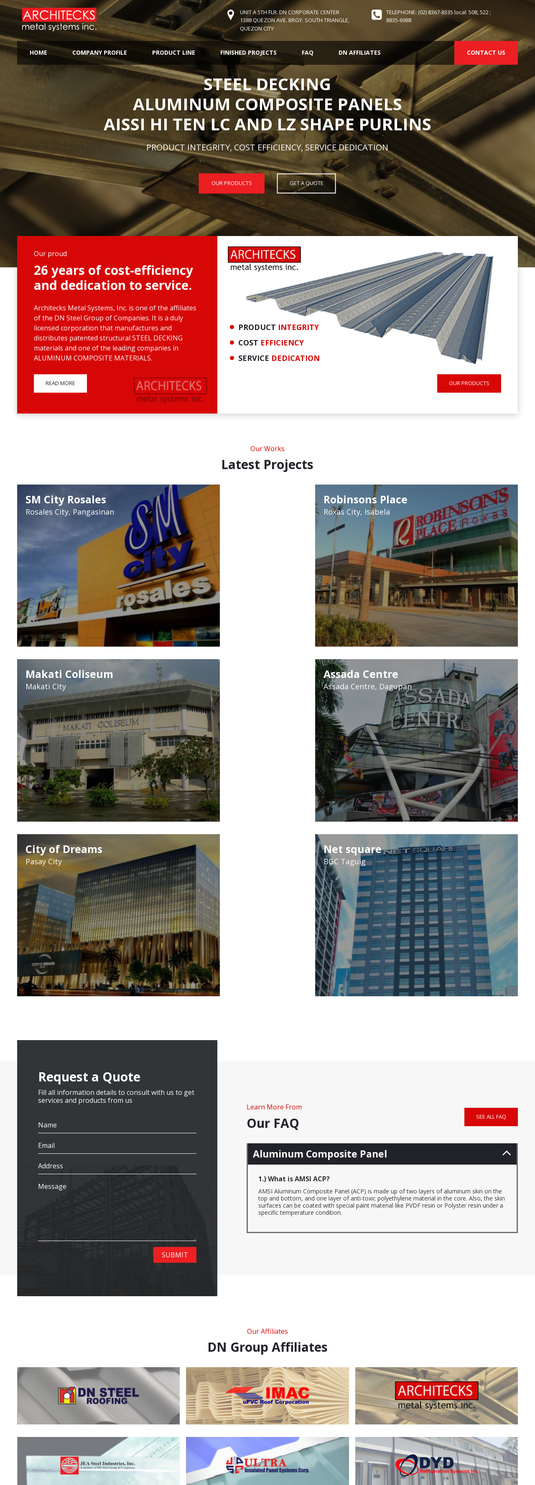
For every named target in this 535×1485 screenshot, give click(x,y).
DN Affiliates (360, 52)
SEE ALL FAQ (491, 872)
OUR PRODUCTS (231, 183)
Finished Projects (248, 52)
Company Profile (99, 52)
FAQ (307, 52)
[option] (267, 133)
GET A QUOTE (307, 183)
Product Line (173, 52)
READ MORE (60, 384)
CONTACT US (486, 52)
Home (38, 52)
